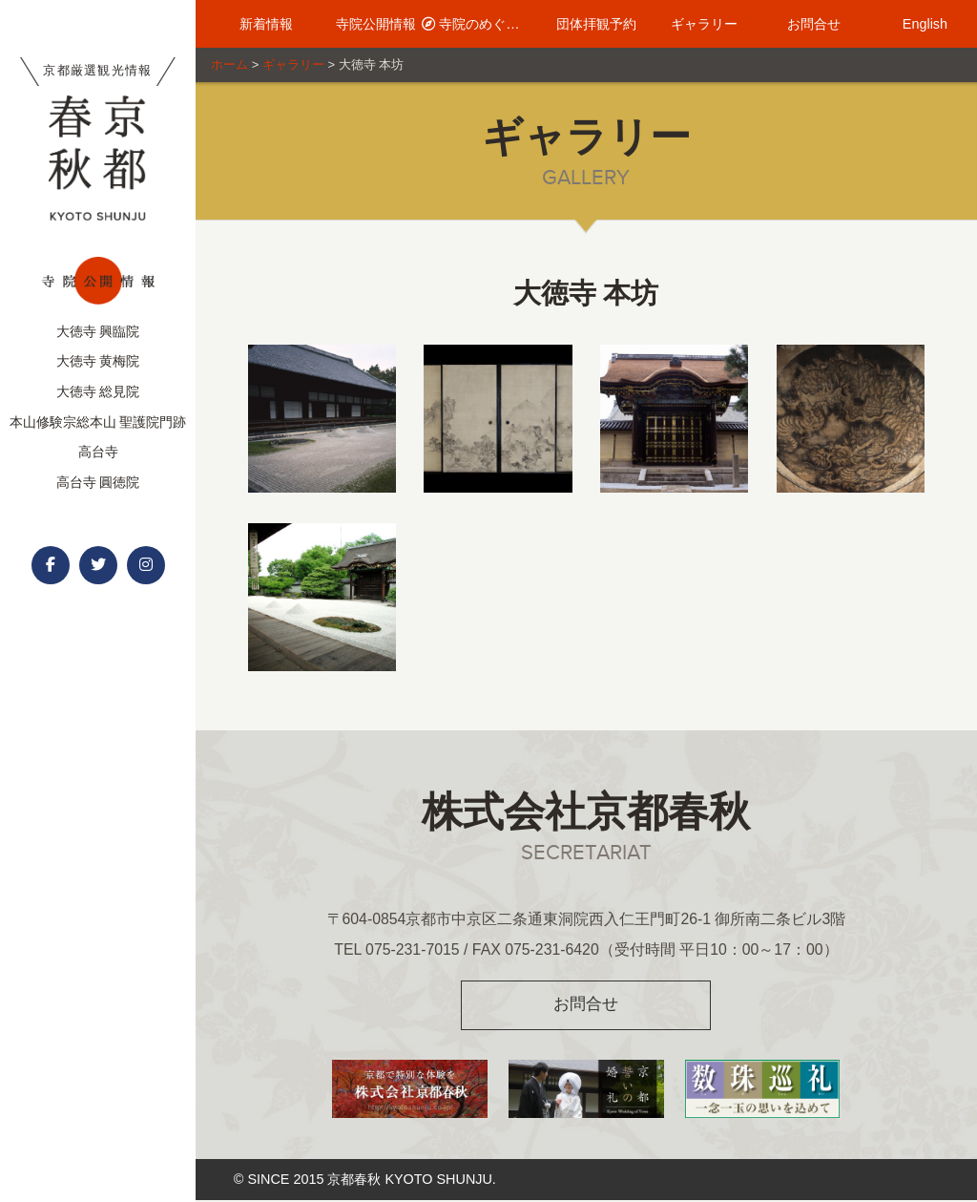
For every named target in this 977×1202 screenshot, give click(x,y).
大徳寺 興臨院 (98, 331)
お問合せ (805, 24)
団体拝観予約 (585, 24)
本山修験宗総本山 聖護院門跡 (98, 422)
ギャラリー (696, 24)
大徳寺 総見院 (98, 391)
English (914, 24)
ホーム (229, 64)
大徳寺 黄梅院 (98, 361)
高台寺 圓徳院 (98, 482)
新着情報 (257, 24)
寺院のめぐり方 (476, 24)
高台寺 (98, 451)
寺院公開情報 (368, 24)
